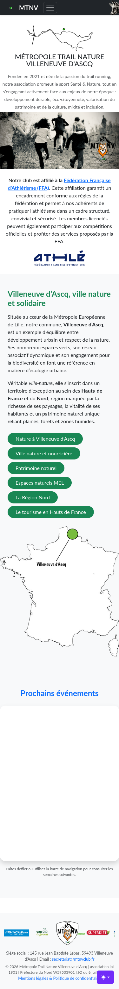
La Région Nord (33, 497)
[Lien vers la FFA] (59, 257)
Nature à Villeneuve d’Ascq (45, 439)
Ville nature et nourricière (44, 453)
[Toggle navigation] (50, 7)
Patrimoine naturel (36, 468)
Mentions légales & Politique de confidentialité (59, 978)
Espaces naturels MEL (40, 483)
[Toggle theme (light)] (105, 977)
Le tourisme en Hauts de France (51, 512)
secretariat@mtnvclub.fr (73, 959)
